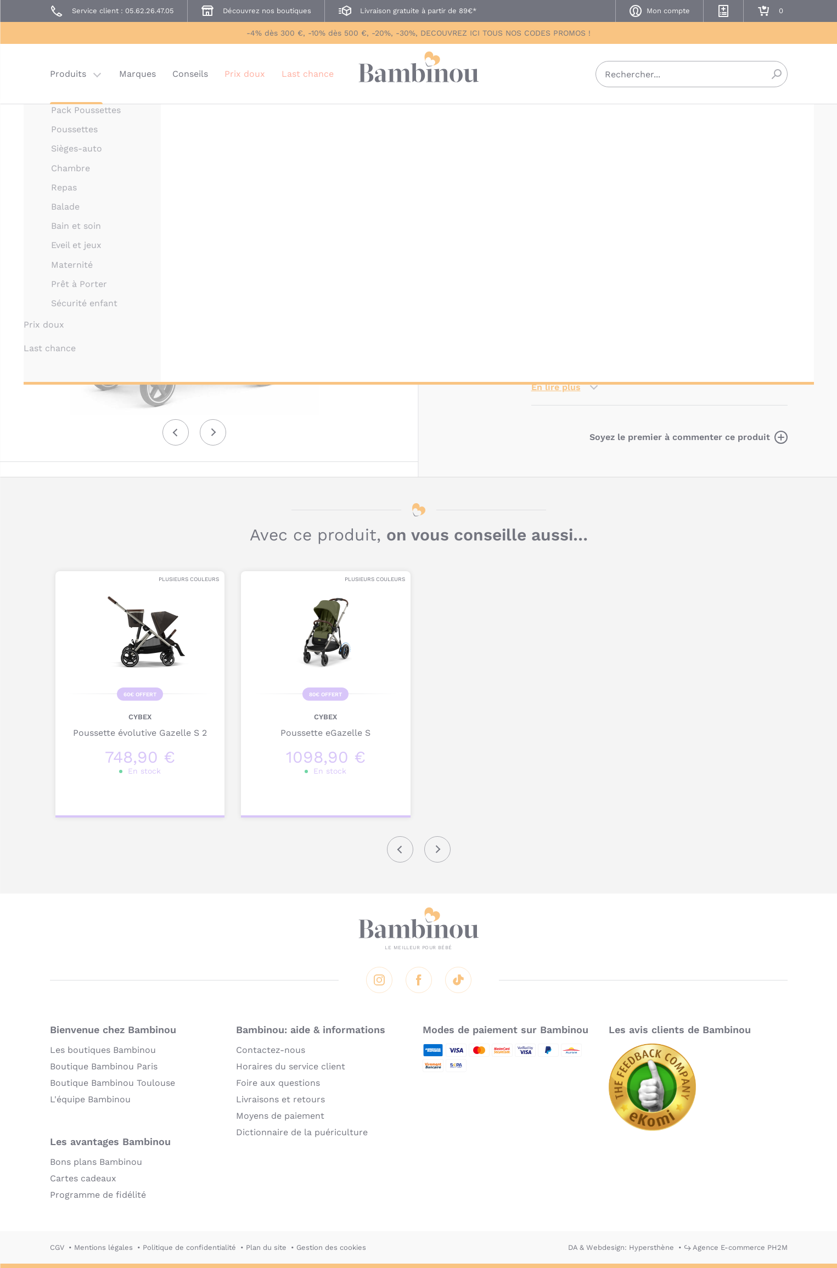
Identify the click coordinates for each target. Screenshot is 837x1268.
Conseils (190, 74)
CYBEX (542, 119)
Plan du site (266, 1247)
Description (556, 235)
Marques (137, 74)
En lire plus (556, 387)
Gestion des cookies (331, 1247)
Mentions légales (103, 1247)
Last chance (308, 74)
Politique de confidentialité (189, 1247)
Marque (615, 235)
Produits (68, 74)
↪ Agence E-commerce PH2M (736, 1247)
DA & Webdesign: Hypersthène (621, 1247)
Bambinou (418, 72)
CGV (57, 1247)
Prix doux (244, 74)
